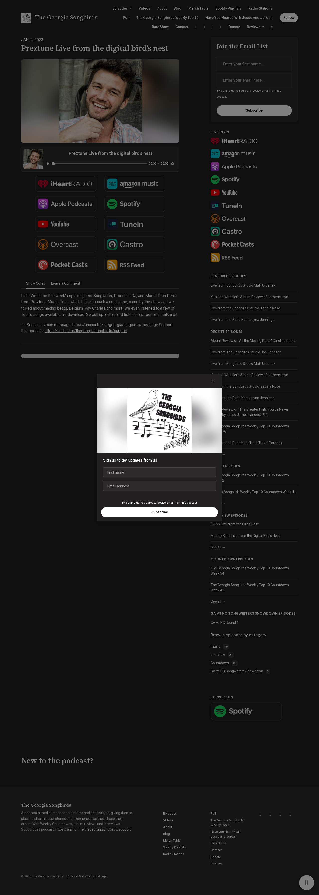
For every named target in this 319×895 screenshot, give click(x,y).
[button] (213, 381)
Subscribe (159, 512)
